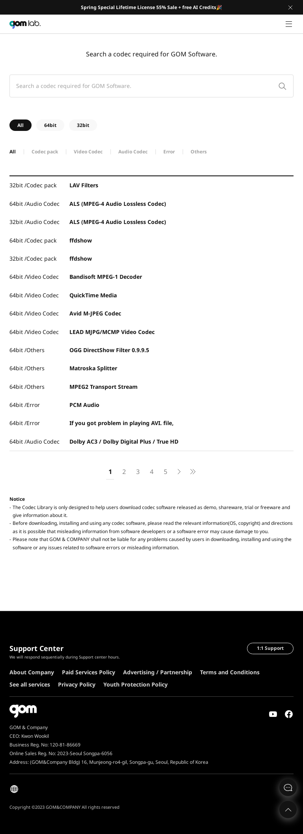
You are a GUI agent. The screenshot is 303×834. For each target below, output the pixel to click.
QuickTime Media (93, 295)
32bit (83, 125)
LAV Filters (83, 185)
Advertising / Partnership (157, 672)
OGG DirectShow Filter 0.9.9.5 (109, 350)
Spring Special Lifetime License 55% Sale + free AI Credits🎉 (151, 7)
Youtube (273, 714)
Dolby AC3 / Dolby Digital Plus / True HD (123, 441)
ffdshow (80, 240)
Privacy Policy (76, 684)
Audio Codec (133, 151)
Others (199, 151)
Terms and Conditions (230, 672)
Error (169, 151)
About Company (31, 672)
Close (290, 7)
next (179, 473)
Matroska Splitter (93, 368)
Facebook (289, 714)
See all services (29, 684)
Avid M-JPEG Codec (95, 313)
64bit (50, 125)
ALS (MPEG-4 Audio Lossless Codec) (117, 203)
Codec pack (45, 151)
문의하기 (288, 787)
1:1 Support (270, 648)
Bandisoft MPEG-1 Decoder (105, 276)
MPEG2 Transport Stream (103, 386)
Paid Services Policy (88, 672)
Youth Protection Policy (135, 684)
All (20, 125)
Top (288, 809)
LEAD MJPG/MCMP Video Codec (112, 332)
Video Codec (88, 151)
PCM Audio (84, 405)
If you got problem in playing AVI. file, (121, 423)
